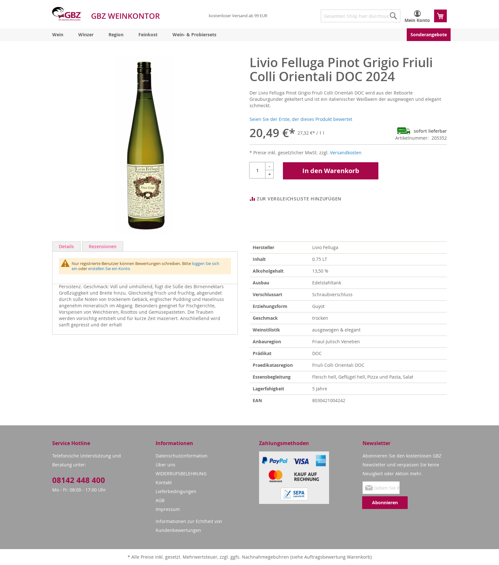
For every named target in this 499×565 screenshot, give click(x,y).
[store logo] (66, 13)
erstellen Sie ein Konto (109, 268)
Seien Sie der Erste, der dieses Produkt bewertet (301, 119)
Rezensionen (102, 246)
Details (66, 246)
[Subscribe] (385, 502)
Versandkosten (346, 153)
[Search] (393, 16)
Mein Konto (417, 20)
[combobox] (360, 16)
